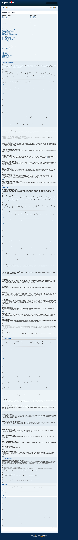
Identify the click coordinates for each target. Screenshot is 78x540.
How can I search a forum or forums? (35, 35)
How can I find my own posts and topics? (36, 38)
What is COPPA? (4, 17)
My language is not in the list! (6, 30)
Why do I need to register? (6, 16)
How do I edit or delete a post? (6, 38)
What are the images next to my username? (8, 31)
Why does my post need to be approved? (8, 47)
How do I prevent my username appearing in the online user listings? (12, 27)
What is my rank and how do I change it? (8, 33)
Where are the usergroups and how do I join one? (37, 19)
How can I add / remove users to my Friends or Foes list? (38, 31)
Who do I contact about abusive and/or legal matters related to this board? (41, 53)
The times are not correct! (6, 28)
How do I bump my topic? (6, 48)
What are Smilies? (4, 53)
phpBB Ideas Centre (45, 506)
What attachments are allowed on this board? (36, 47)
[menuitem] (7, 7)
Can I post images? (5, 54)
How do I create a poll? (5, 40)
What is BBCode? (4, 51)
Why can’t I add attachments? (6, 43)
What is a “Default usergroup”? (34, 21)
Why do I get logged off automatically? (7, 22)
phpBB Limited (29, 500)
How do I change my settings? (6, 26)
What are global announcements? (7, 55)
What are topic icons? (5, 59)
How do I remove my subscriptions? (35, 44)
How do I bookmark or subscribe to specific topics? (37, 42)
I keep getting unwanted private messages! (36, 26)
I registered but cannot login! (6, 19)
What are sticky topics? (5, 57)
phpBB (47, 157)
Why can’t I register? (5, 18)
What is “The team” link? (33, 22)
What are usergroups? (33, 18)
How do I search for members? (34, 37)
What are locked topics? (5, 58)
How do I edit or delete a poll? (6, 42)
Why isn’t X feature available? (34, 52)
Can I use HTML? (4, 52)
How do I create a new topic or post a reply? (8, 37)
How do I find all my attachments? (35, 48)
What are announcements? (6, 56)
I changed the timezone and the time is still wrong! (9, 29)
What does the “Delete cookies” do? (7, 23)
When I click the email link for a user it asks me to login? (10, 34)
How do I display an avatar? (6, 32)
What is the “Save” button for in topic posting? (9, 46)
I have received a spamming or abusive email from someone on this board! (41, 27)
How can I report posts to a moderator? (8, 45)
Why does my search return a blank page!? (36, 36)
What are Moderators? (33, 17)
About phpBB (17, 501)
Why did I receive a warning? (6, 44)
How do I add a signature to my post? (7, 39)
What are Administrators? (33, 16)
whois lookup (17, 513)
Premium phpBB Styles (42, 536)
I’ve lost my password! (5, 21)
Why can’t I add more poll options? (7, 41)
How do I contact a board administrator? (36, 54)
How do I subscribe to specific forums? (35, 43)
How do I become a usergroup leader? (35, 20)
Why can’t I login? (4, 20)
